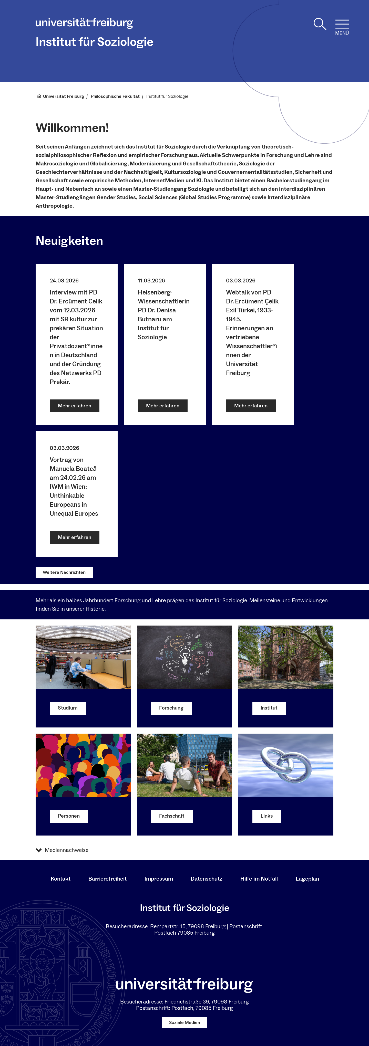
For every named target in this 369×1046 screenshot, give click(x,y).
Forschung (171, 708)
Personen (69, 816)
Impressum (159, 878)
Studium (68, 708)
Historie (95, 608)
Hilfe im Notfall (259, 878)
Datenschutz (206, 878)
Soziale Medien (184, 1023)
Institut (269, 708)
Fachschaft (171, 816)
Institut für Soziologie (94, 42)
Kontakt (60, 878)
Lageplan (307, 878)
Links (267, 816)
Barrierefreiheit (107, 878)
